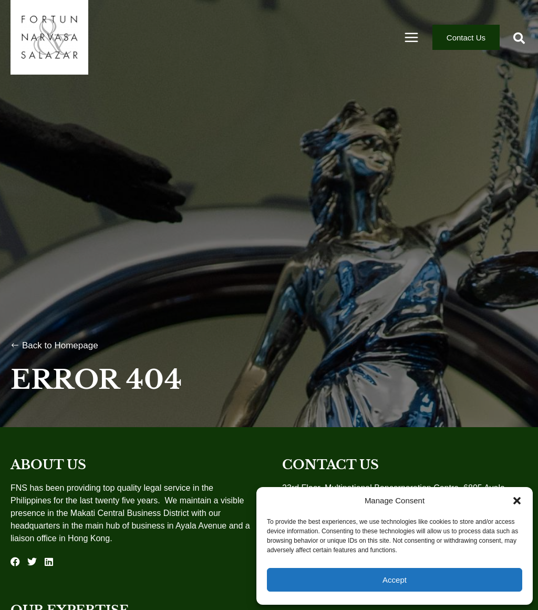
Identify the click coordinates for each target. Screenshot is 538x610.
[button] (517, 500)
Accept (394, 579)
